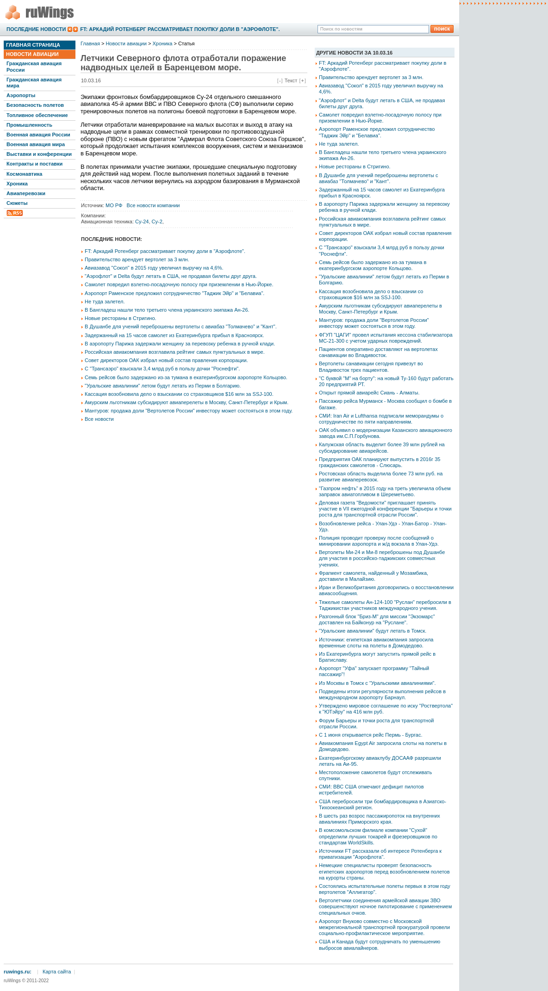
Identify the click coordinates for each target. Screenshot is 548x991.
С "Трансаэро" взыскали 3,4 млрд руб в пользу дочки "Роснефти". (162, 368)
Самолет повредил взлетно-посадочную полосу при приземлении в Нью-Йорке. (179, 284)
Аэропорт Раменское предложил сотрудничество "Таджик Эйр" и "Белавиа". (174, 293)
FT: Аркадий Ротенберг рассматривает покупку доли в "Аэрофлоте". (180, 29)
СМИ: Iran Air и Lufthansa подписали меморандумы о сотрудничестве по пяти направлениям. (381, 419)
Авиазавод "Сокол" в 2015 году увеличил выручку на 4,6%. (154, 268)
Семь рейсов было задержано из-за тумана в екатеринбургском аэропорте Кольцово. (186, 377)
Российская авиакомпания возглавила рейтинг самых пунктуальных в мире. (175, 352)
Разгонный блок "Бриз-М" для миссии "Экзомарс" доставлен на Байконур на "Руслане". (377, 619)
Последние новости (36, 29)
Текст (291, 80)
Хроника (17, 183)
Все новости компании (153, 205)
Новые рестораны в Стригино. (120, 318)
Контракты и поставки (34, 163)
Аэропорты (20, 95)
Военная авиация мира (35, 144)
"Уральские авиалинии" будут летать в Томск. (372, 631)
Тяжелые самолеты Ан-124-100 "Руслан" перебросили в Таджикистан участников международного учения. (385, 605)
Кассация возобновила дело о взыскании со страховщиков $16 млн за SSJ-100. (179, 394)
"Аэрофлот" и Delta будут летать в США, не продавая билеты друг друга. (171, 276)
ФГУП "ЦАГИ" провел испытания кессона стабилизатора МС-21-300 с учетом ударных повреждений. (386, 338)
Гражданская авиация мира (34, 82)
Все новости (99, 419)
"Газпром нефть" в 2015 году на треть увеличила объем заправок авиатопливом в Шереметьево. (384, 491)
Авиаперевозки (25, 193)
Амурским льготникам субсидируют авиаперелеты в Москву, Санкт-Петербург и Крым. (186, 402)
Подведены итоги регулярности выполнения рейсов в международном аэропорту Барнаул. (382, 694)
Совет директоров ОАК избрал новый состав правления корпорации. (166, 360)
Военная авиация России (38, 134)
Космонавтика (24, 174)
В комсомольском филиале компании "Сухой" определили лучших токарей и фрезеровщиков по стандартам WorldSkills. (378, 836)
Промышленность (29, 125)
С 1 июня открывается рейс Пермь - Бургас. (371, 735)
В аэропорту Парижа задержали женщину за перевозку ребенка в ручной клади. (180, 343)
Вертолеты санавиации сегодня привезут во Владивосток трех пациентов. (371, 366)
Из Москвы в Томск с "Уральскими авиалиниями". (377, 683)
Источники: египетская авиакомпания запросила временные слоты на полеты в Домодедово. (376, 642)
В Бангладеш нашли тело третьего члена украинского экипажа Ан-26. (167, 310)
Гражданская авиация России (34, 66)
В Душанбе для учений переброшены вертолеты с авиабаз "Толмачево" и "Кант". (181, 326)
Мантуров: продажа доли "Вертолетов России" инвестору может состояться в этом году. (189, 410)
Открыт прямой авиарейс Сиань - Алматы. (369, 392)
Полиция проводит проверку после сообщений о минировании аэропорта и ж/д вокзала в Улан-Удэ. (379, 541)
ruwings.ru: (17, 971)
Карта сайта (57, 971)
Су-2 (157, 221)
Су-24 (142, 221)
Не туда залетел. (105, 301)
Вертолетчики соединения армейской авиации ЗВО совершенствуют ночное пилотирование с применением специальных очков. (385, 906)
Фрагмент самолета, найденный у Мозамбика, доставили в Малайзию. (373, 576)
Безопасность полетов (35, 105)
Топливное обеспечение (37, 115)
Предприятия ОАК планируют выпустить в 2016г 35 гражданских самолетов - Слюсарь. (379, 462)
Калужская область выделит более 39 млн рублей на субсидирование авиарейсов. (382, 447)
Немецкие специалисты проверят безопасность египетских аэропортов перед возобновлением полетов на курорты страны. (384, 871)
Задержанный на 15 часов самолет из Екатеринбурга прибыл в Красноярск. (174, 335)
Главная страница (33, 45)
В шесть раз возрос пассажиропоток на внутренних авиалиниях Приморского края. (379, 819)
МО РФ (114, 205)
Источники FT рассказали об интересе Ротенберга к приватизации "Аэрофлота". (380, 854)
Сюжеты (17, 203)
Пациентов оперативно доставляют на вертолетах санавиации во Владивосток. (378, 352)
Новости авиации (32, 54)
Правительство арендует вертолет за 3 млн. (137, 259)
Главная (90, 43)
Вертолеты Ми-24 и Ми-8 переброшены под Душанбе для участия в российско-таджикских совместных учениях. (382, 558)
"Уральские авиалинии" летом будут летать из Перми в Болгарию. (163, 385)
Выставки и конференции (39, 154)
